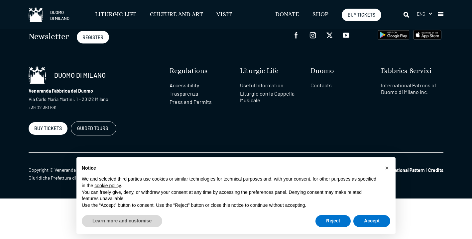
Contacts (321, 85)
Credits (435, 170)
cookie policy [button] (107, 185)
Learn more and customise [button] (122, 220)
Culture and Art (176, 15)
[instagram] (312, 35)
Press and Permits (191, 102)
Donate (287, 15)
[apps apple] (427, 34)
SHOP (320, 15)
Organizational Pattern (402, 170)
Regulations (188, 70)
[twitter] (329, 35)
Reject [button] (333, 220)
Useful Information (262, 85)
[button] (424, 14)
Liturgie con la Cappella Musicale (267, 96)
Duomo (322, 70)
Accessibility (184, 85)
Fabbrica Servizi (406, 70)
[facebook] (296, 35)
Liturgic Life (116, 15)
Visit (224, 15)
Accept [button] (372, 220)
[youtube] (346, 35)
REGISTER (92, 37)
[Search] (407, 14)
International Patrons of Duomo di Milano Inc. (408, 88)
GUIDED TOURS (92, 128)
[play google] (393, 34)
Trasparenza (184, 93)
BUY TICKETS (361, 15)
